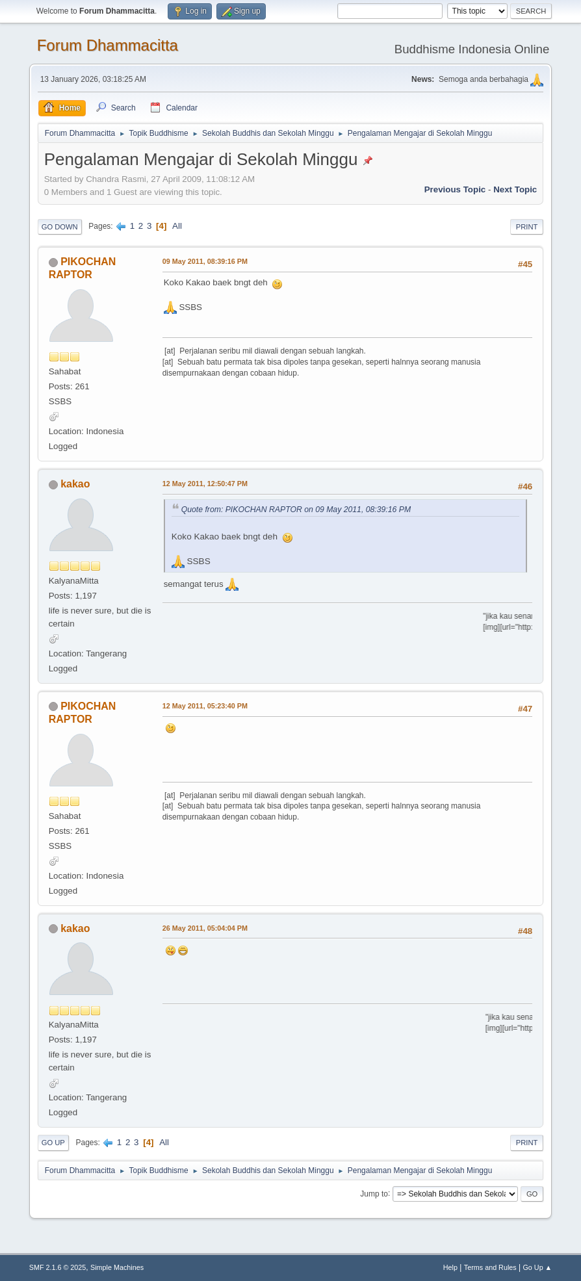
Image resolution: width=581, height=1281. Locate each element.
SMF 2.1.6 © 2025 (57, 1267)
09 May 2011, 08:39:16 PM (205, 261)
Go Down (60, 227)
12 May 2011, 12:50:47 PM (205, 483)
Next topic (515, 189)
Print (527, 227)
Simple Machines (117, 1267)
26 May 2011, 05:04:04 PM (205, 928)
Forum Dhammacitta (107, 45)
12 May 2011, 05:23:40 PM (205, 706)
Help (450, 1267)
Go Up (53, 1142)
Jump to (374, 1193)
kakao (75, 483)
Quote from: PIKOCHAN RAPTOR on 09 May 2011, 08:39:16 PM (296, 509)
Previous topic (455, 189)
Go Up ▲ (537, 1267)
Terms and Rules (490, 1267)
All (177, 226)
